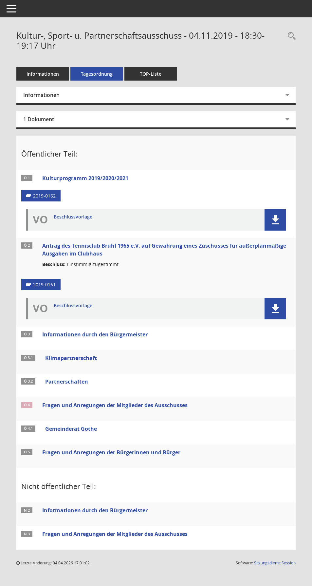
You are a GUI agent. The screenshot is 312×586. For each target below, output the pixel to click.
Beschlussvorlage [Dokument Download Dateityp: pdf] (73, 217)
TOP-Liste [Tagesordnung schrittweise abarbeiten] (150, 74)
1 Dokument (38, 119)
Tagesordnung (97, 74)
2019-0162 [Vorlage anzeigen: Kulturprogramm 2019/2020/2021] (44, 196)
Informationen (43, 74)
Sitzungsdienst (275, 563)
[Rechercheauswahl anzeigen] (290, 36)
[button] (275, 220)
